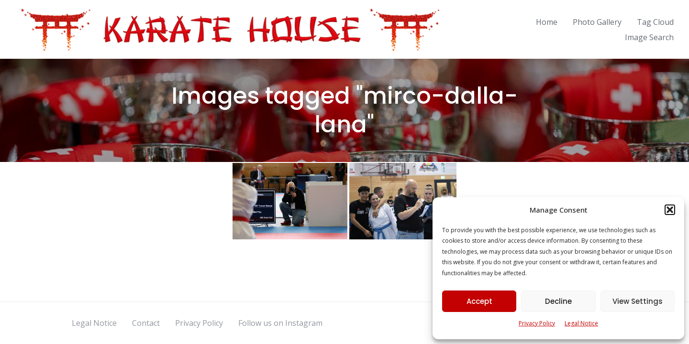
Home (546, 22)
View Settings (637, 301)
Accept (479, 301)
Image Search (649, 37)
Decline (558, 301)
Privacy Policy (537, 323)
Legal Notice (581, 323)
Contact (146, 323)
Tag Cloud (655, 22)
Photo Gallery (597, 22)
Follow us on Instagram (280, 323)
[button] (670, 210)
